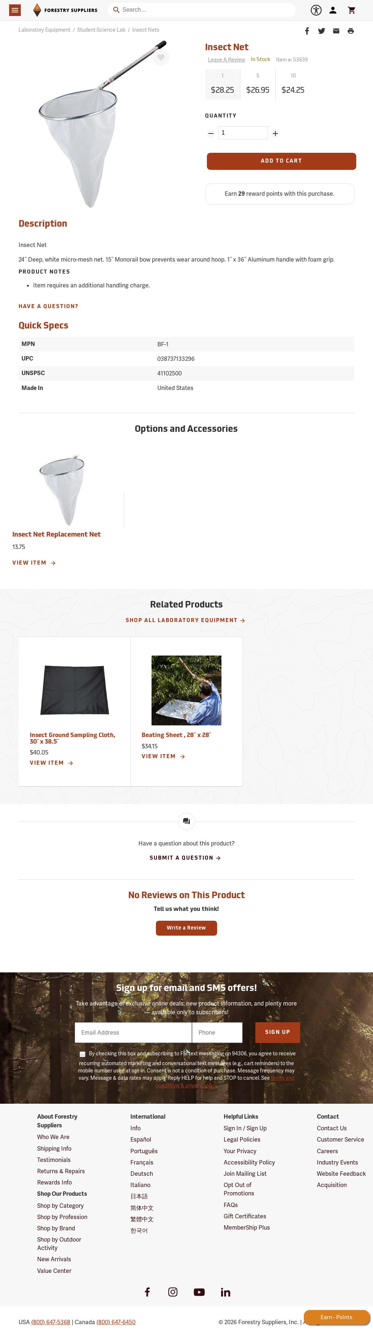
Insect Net (226, 48)
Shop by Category (60, 1206)
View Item (34, 563)
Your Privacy (240, 1151)
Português (144, 1151)
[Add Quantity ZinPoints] (275, 133)
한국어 (139, 1230)
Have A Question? (49, 307)
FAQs (231, 1205)
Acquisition (332, 1185)
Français (141, 1162)
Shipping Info (54, 1148)
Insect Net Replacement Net (56, 534)
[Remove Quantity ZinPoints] (211, 133)
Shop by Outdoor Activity (59, 1244)
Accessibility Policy (249, 1162)
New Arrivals (54, 1259)
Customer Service (340, 1139)
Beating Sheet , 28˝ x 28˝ (176, 735)
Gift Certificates (245, 1216)
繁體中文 (142, 1219)
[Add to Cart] (281, 161)
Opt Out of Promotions (239, 1189)
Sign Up (277, 1032)
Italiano (140, 1185)
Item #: (292, 59)
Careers (327, 1151)
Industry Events (337, 1162)
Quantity (221, 116)
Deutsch (141, 1174)
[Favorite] (161, 57)
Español (140, 1139)
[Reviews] (225, 60)
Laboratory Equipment (44, 30)
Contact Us (332, 1128)
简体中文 (142, 1208)
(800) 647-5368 (50, 1322)
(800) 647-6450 (116, 1322)
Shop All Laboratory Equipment (186, 620)
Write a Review (186, 928)
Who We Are (53, 1137)
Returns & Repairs (61, 1171)
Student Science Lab (101, 30)
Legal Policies (242, 1139)
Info (135, 1128)
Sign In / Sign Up (245, 1128)
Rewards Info (54, 1182)
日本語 (139, 1196)
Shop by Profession (62, 1217)
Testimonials (54, 1160)
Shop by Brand (56, 1228)
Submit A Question (185, 858)
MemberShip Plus (247, 1227)
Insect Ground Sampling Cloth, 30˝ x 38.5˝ (72, 739)
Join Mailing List (245, 1174)
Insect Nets (145, 30)
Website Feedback (341, 1174)
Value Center (54, 1271)
